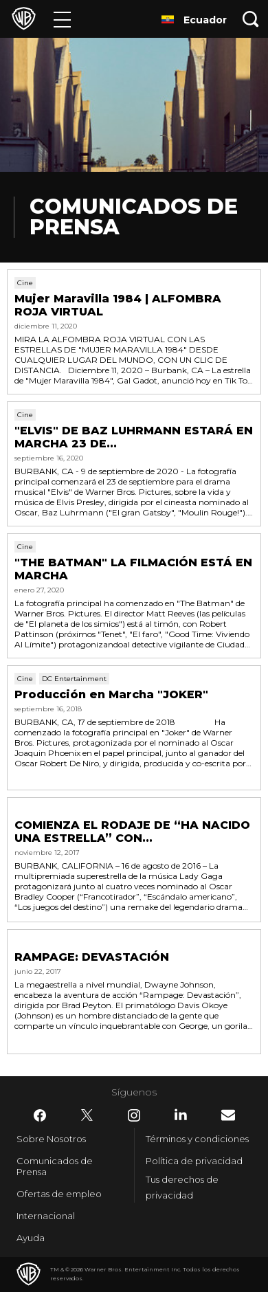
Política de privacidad (194, 1160)
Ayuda (30, 1237)
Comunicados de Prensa (54, 1166)
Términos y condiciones (197, 1138)
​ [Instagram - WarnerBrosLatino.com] (134, 1115)
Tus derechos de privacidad (182, 1187)
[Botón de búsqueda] (251, 19)
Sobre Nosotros (51, 1138)
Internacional (45, 1215)
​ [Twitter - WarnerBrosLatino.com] (87, 1115)
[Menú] (62, 19)
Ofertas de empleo (59, 1193)
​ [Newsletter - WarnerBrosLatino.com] (228, 1115)
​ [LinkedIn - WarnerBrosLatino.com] (180, 1115)
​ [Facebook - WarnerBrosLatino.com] (40, 1115)
